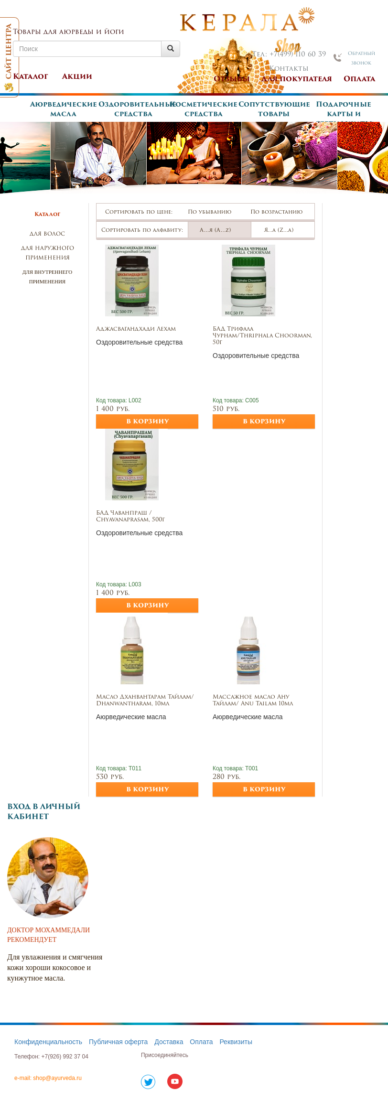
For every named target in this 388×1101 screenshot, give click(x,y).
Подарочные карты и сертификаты (343, 114)
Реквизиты (235, 1042)
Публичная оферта (118, 1042)
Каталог (30, 77)
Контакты (289, 69)
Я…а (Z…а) (283, 230)
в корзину (147, 421)
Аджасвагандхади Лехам (136, 329)
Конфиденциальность (48, 1042)
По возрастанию (280, 212)
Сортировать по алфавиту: (142, 230)
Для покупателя (296, 79)
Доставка (168, 1042)
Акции (77, 77)
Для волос (47, 234)
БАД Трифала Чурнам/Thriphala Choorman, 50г (262, 335)
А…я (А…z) (219, 230)
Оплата (359, 79)
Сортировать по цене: (138, 212)
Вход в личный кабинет (43, 812)
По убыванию (214, 212)
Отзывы (232, 79)
